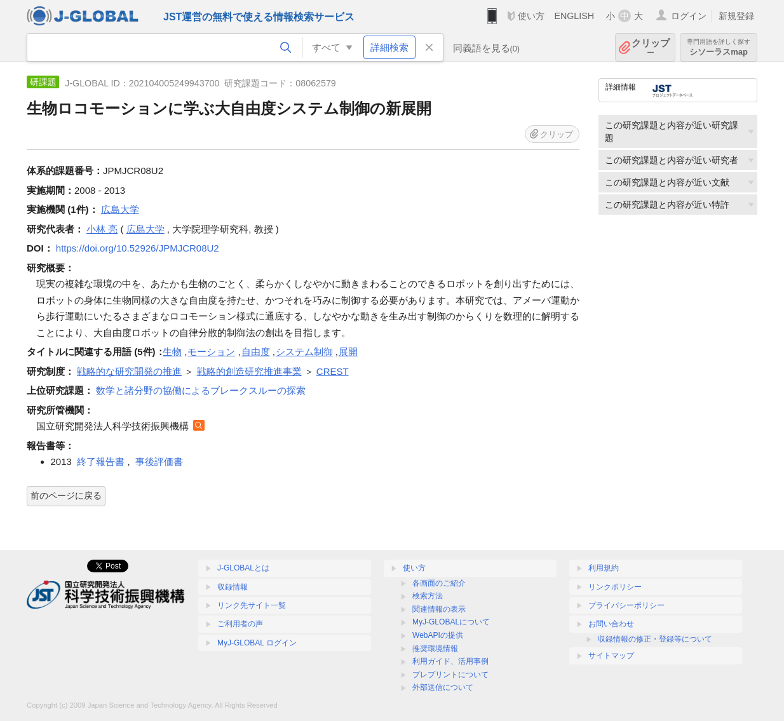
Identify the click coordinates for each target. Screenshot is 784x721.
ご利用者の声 (240, 623)
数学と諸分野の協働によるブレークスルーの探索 (201, 390)
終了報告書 (101, 461)
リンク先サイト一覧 (251, 605)
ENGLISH (574, 16)
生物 (172, 351)
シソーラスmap (718, 47)
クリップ (651, 47)
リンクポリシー (615, 587)
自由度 (255, 351)
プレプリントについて (450, 674)
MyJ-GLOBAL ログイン (257, 642)
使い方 (531, 16)
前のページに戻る (66, 495)
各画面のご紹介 (439, 583)
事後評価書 (159, 461)
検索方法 (427, 595)
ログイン (688, 16)
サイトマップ (611, 655)
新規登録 (736, 16)
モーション (211, 351)
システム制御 (304, 351)
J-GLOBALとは (243, 567)
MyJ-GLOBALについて (451, 621)
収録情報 (232, 587)
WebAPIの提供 (437, 635)
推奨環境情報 (435, 648)
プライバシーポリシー (626, 605)
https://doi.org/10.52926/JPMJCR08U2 (137, 248)
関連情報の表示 (439, 609)
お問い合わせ (611, 623)
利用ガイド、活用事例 (450, 661)
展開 (348, 351)
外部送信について (442, 687)
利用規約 (603, 567)
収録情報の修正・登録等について (655, 639)
